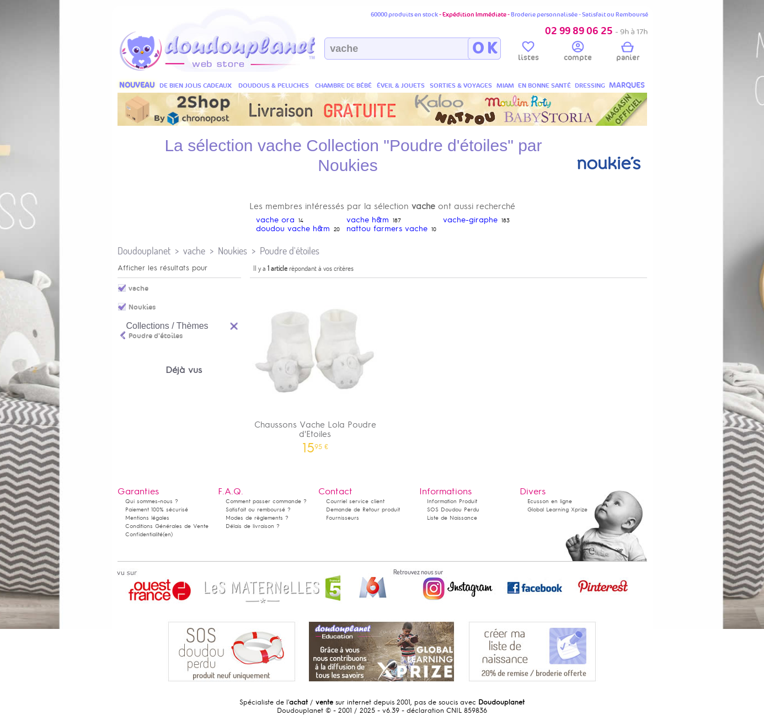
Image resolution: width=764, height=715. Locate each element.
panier (627, 53)
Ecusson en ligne (549, 501)
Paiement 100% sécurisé (156, 509)
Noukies (232, 250)
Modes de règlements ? (257, 518)
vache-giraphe (470, 220)
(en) (168, 534)
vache (194, 250)
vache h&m (367, 220)
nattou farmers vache (387, 229)
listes (528, 53)
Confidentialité (144, 534)
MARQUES (627, 85)
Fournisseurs (342, 518)
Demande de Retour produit (363, 509)
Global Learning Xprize (557, 509)
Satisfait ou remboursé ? (258, 509)
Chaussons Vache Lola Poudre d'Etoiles (315, 367)
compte (578, 53)
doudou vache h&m (293, 229)
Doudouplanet (143, 250)
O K (484, 48)
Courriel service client (355, 501)
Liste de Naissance (452, 518)
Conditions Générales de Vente (167, 526)
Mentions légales (147, 518)
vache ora (275, 220)
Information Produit (452, 501)
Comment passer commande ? (266, 501)
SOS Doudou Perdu (453, 509)
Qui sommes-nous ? (151, 501)
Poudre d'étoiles (289, 250)
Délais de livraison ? (253, 526)
